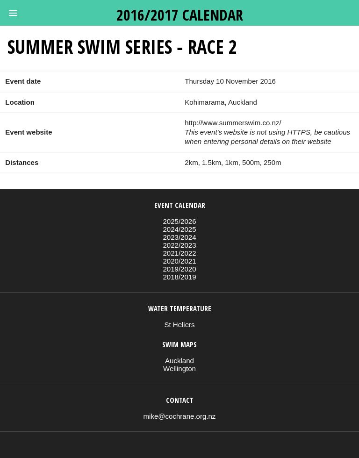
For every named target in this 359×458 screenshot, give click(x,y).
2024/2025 (179, 229)
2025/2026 (179, 221)
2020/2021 (179, 261)
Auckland (179, 361)
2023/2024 (179, 237)
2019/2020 (179, 269)
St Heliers (179, 325)
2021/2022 (179, 253)
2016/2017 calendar (179, 15)
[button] (13, 13)
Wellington (179, 368)
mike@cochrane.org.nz (180, 416)
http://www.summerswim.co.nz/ (233, 123)
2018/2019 (179, 277)
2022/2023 (179, 245)
